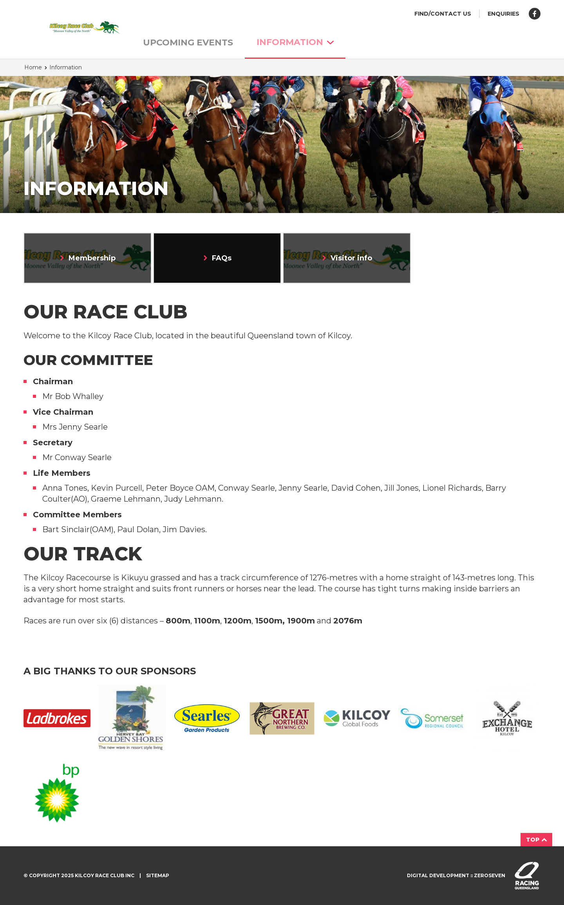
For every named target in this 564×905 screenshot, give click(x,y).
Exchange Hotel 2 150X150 (507, 718)
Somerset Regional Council (431, 718)
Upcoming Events (188, 42)
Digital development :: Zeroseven (456, 875)
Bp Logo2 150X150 (57, 793)
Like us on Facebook (534, 14)
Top (536, 839)
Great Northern (281, 718)
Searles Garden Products (207, 718)
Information (295, 42)
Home (33, 67)
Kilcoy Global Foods (357, 718)
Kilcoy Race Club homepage (69, 27)
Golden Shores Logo (131, 718)
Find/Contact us (442, 14)
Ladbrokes (57, 718)
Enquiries (503, 14)
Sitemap (157, 875)
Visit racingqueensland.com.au (526, 875)
